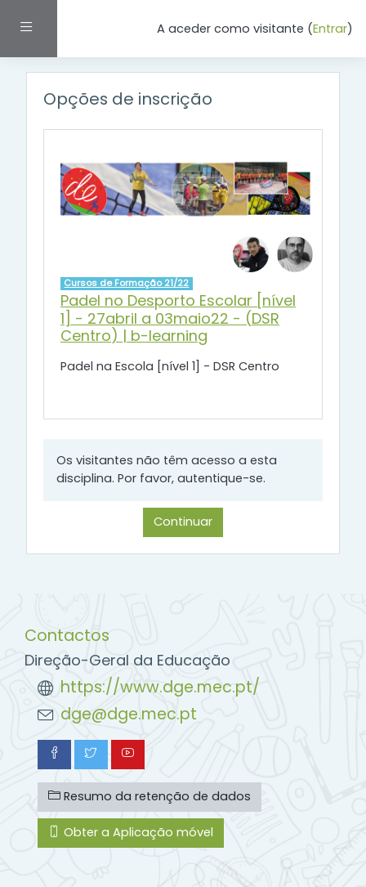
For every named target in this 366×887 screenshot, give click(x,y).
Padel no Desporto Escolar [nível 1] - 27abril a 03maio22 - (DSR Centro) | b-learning (178, 318)
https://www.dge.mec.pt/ (160, 687)
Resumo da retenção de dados (149, 796)
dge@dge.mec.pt (128, 714)
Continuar (183, 521)
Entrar (330, 28)
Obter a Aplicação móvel (130, 832)
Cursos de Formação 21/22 (126, 282)
